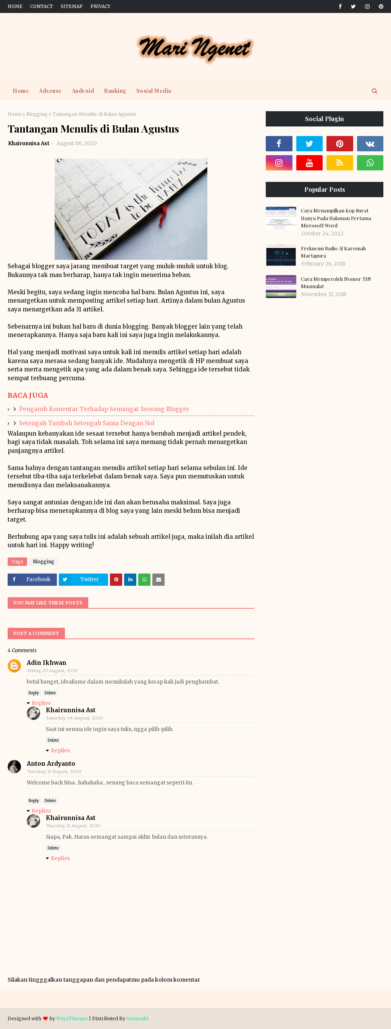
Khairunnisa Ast (29, 143)
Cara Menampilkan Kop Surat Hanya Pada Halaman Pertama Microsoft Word (336, 217)
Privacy (100, 6)
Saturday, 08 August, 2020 (74, 718)
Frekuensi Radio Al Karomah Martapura (333, 252)
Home (15, 6)
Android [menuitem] (83, 90)
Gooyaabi (137, 1018)
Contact (41, 6)
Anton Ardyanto (51, 763)
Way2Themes (72, 1018)
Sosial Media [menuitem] (153, 90)
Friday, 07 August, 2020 (52, 670)
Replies (41, 703)
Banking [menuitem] (115, 90)
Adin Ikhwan (46, 662)
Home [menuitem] (21, 90)
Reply (34, 692)
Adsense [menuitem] (50, 90)
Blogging (37, 114)
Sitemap (72, 6)
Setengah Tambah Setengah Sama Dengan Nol (86, 423)
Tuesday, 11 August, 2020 (54, 771)
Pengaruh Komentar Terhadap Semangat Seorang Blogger (104, 409)
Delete (50, 692)
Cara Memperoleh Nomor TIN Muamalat (336, 282)
